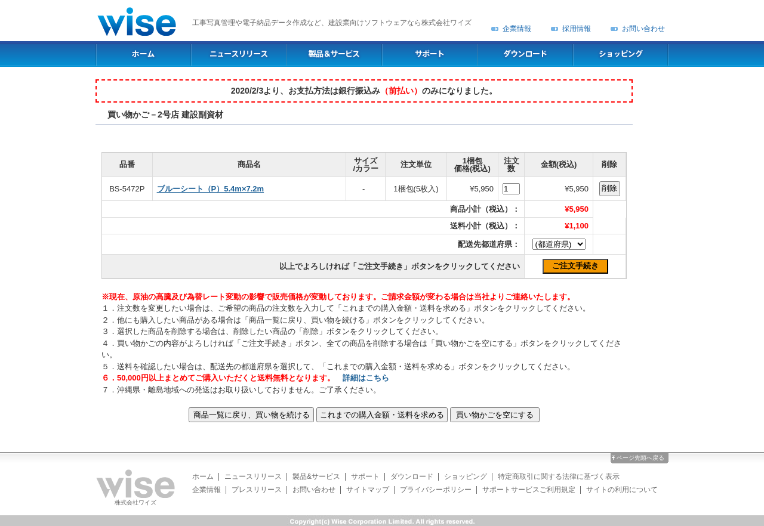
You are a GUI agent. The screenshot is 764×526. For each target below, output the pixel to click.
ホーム (203, 476)
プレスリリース (257, 489)
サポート (365, 476)
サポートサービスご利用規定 (528, 489)
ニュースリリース (253, 476)
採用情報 (576, 28)
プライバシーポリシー (436, 489)
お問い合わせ (643, 28)
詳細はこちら (366, 377)
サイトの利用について (622, 489)
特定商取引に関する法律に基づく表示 (559, 476)
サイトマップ (367, 489)
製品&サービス (316, 476)
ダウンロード (411, 476)
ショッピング (465, 476)
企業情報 (517, 28)
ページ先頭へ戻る (640, 457)
